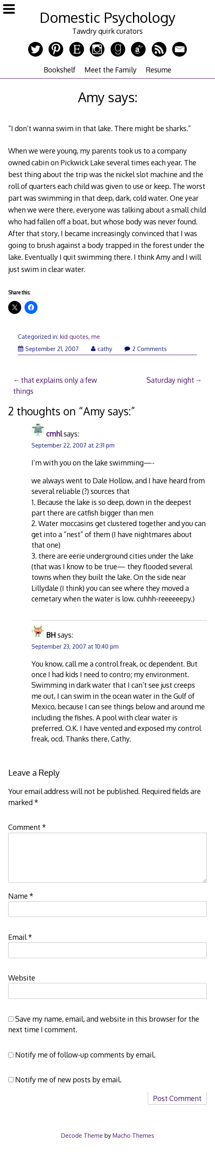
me (95, 336)
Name (20, 895)
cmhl (54, 433)
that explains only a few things (55, 385)
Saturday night (170, 379)
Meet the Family (110, 69)
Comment (27, 827)
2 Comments (145, 348)
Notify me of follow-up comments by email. (85, 1054)
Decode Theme (82, 1135)
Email (20, 936)
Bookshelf (59, 69)
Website (21, 977)
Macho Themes (133, 1135)
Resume (158, 69)
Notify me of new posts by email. (68, 1079)
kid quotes (74, 336)
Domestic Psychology (107, 17)
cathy (101, 348)
